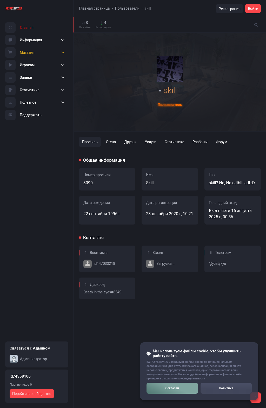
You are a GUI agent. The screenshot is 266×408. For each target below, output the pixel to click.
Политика (226, 388)
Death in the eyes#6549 (102, 292)
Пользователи (127, 8)
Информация (23, 40)
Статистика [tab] (174, 142)
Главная (19, 27)
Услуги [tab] (150, 142)
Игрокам (20, 65)
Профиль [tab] (90, 142)
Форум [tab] (221, 142)
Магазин (19, 52)
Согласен (172, 388)
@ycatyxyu (217, 263)
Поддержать (23, 115)
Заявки (18, 77)
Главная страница (94, 8)
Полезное (20, 102)
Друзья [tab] (130, 142)
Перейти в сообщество (31, 394)
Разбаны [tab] (200, 142)
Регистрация (230, 9)
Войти (253, 8)
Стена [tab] (111, 142)
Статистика (22, 90)
